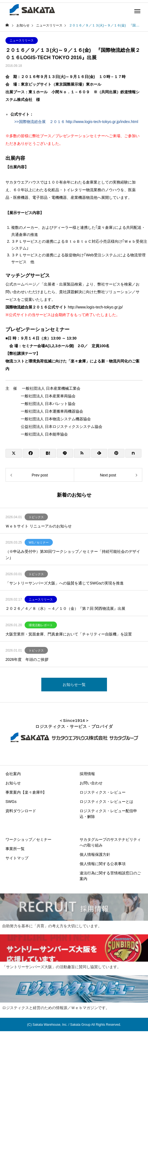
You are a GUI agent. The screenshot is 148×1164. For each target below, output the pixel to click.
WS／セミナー (39, 542)
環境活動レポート (41, 625)
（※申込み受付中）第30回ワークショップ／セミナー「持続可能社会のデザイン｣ (72, 554)
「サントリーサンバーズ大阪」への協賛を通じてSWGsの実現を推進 (64, 583)
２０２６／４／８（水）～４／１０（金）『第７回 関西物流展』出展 (65, 608)
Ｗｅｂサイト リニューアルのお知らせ (38, 526)
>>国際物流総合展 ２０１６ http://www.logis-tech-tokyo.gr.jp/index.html (74, 121)
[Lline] (65, 453)
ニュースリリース (22, 40)
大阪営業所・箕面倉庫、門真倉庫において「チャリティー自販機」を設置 (68, 634)
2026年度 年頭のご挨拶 (26, 659)
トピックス (36, 517)
